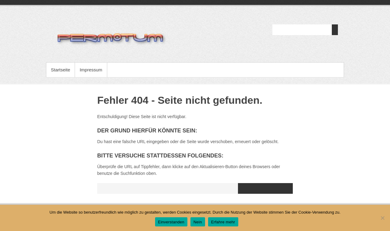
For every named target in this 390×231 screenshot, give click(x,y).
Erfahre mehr (223, 222)
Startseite (60, 69)
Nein (197, 222)
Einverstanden (171, 222)
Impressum (91, 69)
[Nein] (382, 218)
